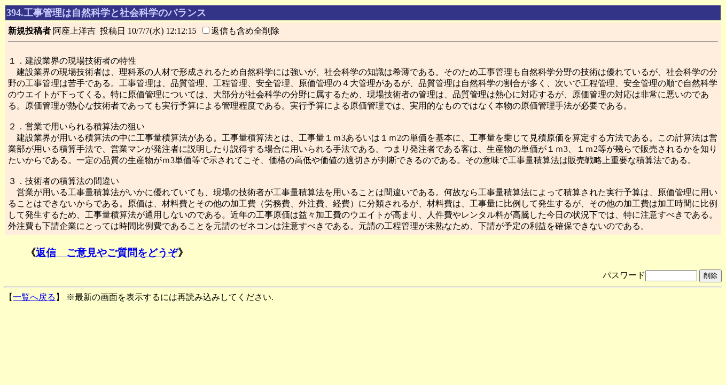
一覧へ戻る (34, 297)
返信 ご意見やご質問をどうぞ (107, 252)
